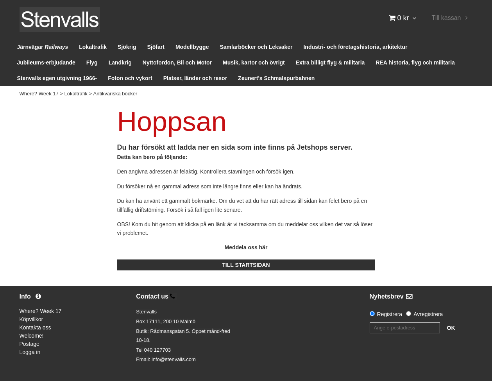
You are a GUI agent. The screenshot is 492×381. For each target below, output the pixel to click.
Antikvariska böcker (115, 94)
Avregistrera (428, 314)
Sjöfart (156, 47)
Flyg (92, 62)
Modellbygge (192, 47)
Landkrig (120, 62)
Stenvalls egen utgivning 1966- (57, 78)
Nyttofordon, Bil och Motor (177, 62)
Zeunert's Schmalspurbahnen (276, 78)
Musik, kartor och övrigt (254, 62)
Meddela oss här (246, 247)
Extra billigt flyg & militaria (330, 62)
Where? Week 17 (39, 94)
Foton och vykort (130, 78)
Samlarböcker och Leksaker (256, 47)
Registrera (390, 314)
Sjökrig (127, 47)
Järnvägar (42, 47)
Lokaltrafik (93, 47)
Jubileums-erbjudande (46, 62)
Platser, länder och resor (195, 78)
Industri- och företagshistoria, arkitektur (355, 47)
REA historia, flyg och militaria (415, 62)
